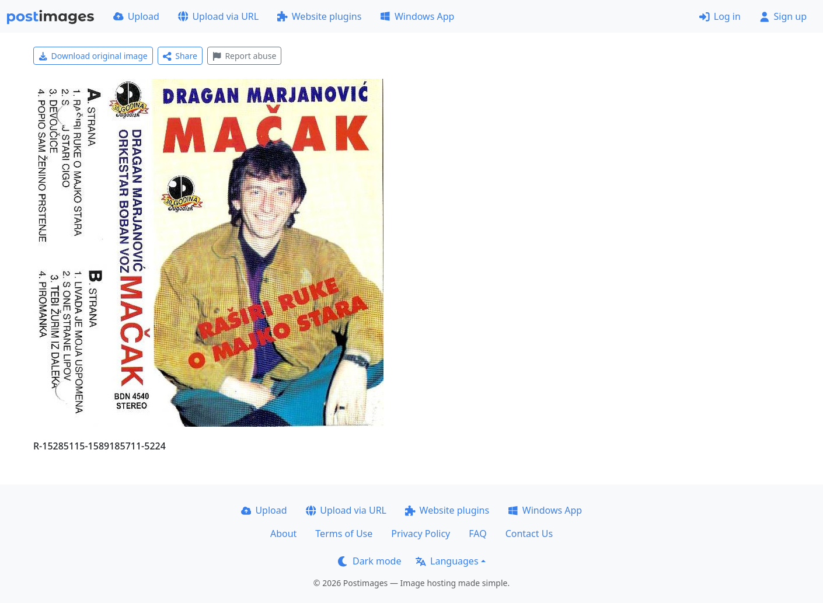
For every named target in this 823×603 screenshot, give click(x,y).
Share (180, 55)
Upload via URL (218, 16)
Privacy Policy (420, 533)
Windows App (417, 16)
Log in (720, 16)
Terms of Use (343, 533)
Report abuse (244, 55)
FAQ (477, 533)
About (283, 533)
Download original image (93, 55)
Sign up (783, 16)
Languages (447, 561)
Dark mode (369, 561)
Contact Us (529, 533)
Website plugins (319, 16)
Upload (136, 16)
